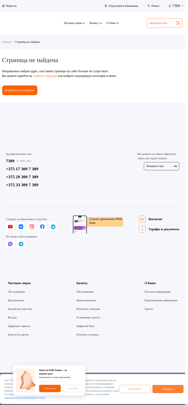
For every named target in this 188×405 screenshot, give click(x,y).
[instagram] (31, 226)
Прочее (149, 308)
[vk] (21, 226)
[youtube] (10, 226)
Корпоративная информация (161, 300)
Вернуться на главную (20, 90)
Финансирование (86, 300)
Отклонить (135, 388)
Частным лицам (19, 283)
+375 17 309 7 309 (22, 168)
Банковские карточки (20, 308)
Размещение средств (88, 317)
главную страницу (45, 75)
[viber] (10, 244)
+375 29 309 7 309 (22, 176)
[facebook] (42, 226)
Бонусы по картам (18, 334)
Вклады (12, 317)
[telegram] (53, 226)
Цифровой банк (164, 23)
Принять (168, 388)
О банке (150, 283)
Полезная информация (158, 291)
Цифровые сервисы (19, 326)
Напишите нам (161, 166)
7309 (10, 160)
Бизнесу (82, 283)
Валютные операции (88, 308)
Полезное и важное (87, 334)
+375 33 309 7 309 (22, 184)
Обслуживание (16, 291)
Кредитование (16, 300)
